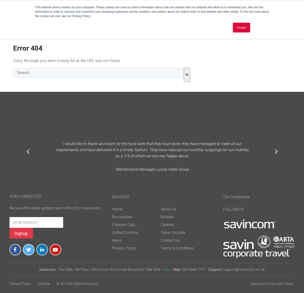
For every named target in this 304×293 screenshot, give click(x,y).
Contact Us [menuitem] (170, 240)
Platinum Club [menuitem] (123, 224)
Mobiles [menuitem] (167, 217)
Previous (28, 151)
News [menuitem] (117, 240)
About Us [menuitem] (168, 209)
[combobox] (98, 73)
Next (276, 151)
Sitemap (44, 284)
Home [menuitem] (117, 209)
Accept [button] (241, 27)
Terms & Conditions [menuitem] (177, 248)
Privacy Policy (20, 284)
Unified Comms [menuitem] (125, 232)
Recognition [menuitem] (122, 217)
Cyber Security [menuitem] (173, 232)
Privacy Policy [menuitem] (124, 248)
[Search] (187, 75)
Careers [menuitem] (167, 224)
